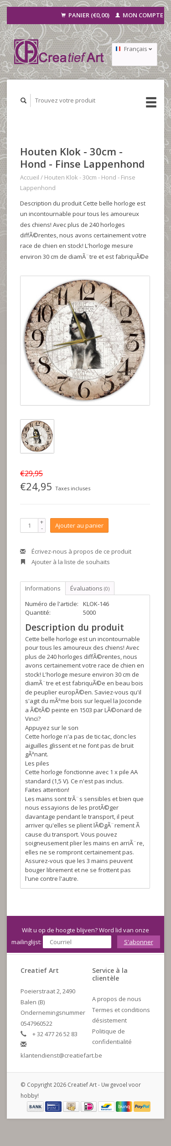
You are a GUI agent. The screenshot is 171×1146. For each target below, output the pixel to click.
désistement (109, 1020)
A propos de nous (116, 999)
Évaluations (89, 588)
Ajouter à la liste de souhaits (65, 562)
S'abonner (138, 942)
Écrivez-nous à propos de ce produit (75, 551)
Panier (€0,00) (86, 15)
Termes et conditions (121, 1010)
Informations (43, 588)
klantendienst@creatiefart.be (61, 1055)
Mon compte (139, 15)
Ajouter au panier (79, 525)
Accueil (29, 177)
